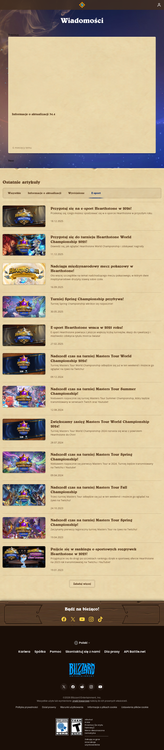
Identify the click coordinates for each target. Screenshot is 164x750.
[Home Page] (82, 5)
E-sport (96, 184)
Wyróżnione (76, 184)
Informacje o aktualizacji (44, 184)
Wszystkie (14, 184)
